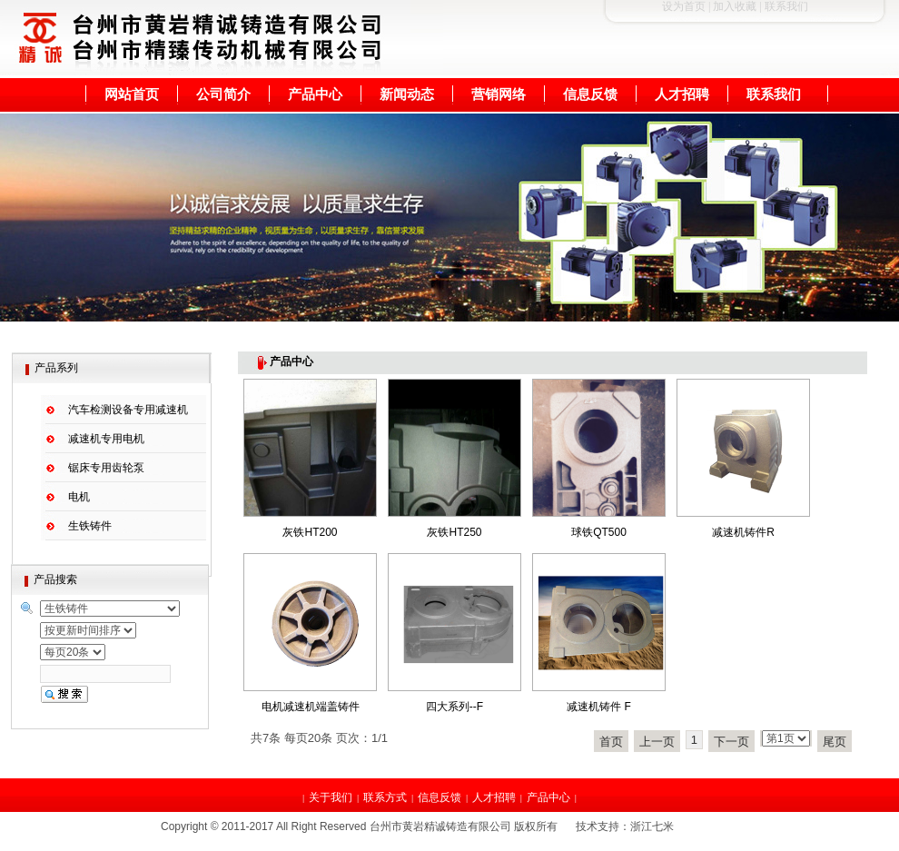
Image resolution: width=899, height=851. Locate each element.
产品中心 (315, 94)
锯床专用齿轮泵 (106, 467)
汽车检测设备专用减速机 (128, 409)
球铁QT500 (599, 532)
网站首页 (131, 94)
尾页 (834, 741)
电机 (79, 496)
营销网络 (498, 94)
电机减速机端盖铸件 (311, 706)
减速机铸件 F (599, 706)
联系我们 (773, 94)
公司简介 (223, 94)
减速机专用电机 (106, 438)
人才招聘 (682, 94)
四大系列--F (454, 706)
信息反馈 (590, 94)
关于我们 (330, 797)
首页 (611, 741)
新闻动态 (407, 94)
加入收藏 (734, 6)
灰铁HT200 (309, 532)
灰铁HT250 (454, 532)
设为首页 (684, 6)
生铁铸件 (90, 526)
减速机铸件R (743, 532)
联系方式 (385, 797)
